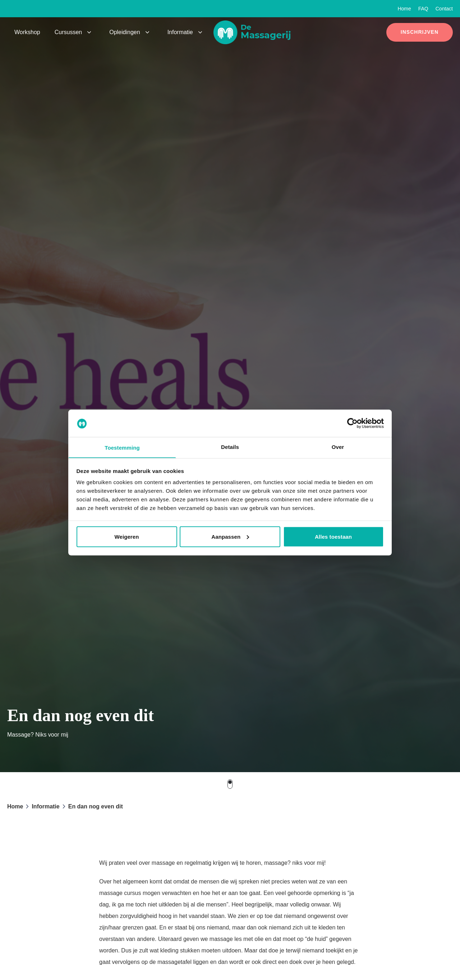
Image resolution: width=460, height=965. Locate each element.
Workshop (27, 32)
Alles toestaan (333, 537)
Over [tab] (338, 447)
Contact (444, 8)
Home (404, 8)
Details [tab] (230, 447)
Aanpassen (230, 537)
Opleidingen (124, 32)
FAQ (423, 8)
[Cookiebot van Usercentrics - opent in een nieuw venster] (352, 423)
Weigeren (126, 537)
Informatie (180, 32)
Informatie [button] (45, 806)
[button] (256, 32)
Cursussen (68, 32)
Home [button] (15, 806)
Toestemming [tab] (122, 448)
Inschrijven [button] (419, 32)
